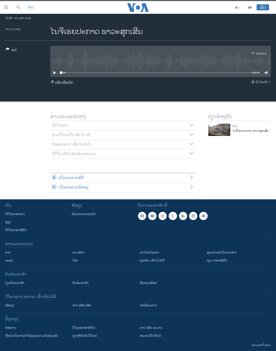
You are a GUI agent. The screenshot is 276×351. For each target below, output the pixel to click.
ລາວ (8, 252)
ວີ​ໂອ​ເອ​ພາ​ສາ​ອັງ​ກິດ (83, 328)
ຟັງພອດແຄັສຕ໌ (148, 283)
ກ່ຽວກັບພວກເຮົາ (14, 283)
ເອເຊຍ (9, 260)
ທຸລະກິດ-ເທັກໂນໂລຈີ (152, 260)
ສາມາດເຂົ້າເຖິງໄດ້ (150, 336)
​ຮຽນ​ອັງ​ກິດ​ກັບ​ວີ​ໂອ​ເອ (84, 336)
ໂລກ (75, 260)
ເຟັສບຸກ (9, 305)
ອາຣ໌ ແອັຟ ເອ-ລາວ (151, 328)
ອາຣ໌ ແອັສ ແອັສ (81, 305)
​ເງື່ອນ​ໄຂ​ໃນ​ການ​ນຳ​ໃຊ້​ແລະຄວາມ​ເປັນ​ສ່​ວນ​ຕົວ (31, 336)
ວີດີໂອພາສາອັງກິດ (16, 230)
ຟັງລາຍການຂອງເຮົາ (84, 214)
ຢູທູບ (8, 222)
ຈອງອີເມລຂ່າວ (148, 305)
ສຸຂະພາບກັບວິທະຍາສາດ (222, 252)
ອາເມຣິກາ (78, 252)
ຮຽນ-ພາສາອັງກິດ (217, 260)
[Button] (11, 50)
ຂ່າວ (31, 7)
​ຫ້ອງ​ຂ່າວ (10, 328)
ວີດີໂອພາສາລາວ (15, 214)
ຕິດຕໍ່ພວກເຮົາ (80, 283)
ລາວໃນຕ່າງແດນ (149, 252)
